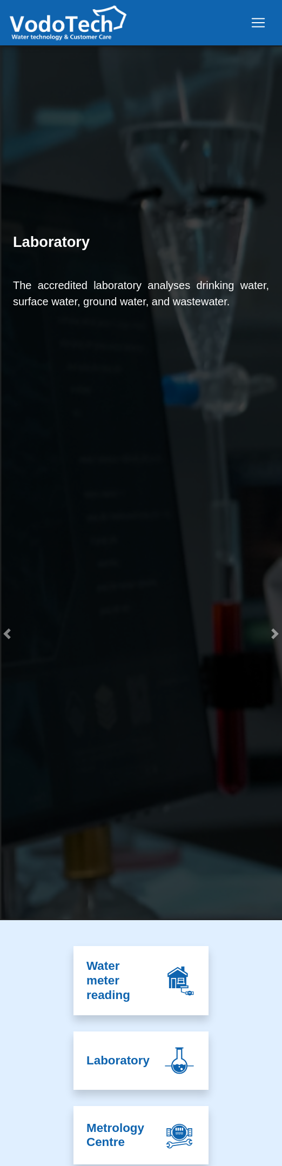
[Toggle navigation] (258, 22)
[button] (7, 774)
